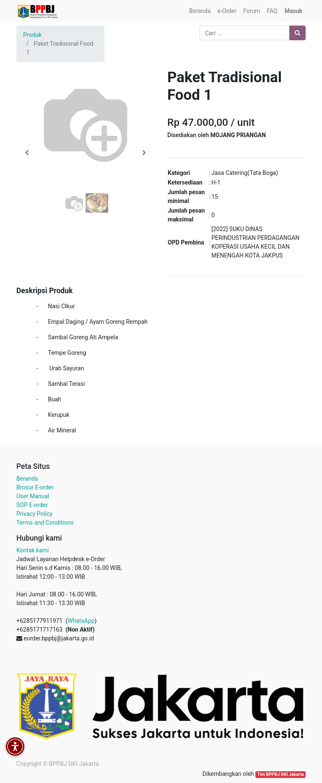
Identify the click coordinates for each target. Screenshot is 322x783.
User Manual (32, 496)
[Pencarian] (297, 33)
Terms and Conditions (45, 522)
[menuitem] (200, 11)
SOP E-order (32, 505)
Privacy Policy (34, 513)
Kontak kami (32, 550)
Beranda (27, 478)
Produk (32, 34)
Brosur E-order (35, 487)
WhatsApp (81, 620)
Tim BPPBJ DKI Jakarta (280, 774)
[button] (26, 153)
